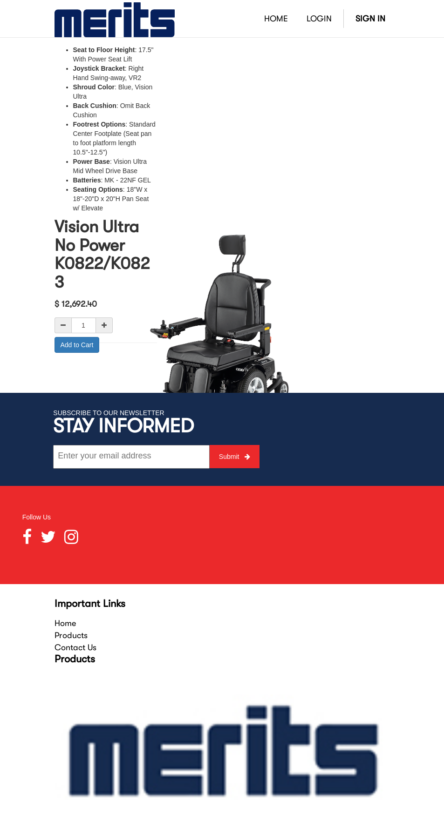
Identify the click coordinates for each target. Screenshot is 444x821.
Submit (234, 456)
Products (71, 635)
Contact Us (75, 647)
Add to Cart (77, 345)
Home (65, 623)
